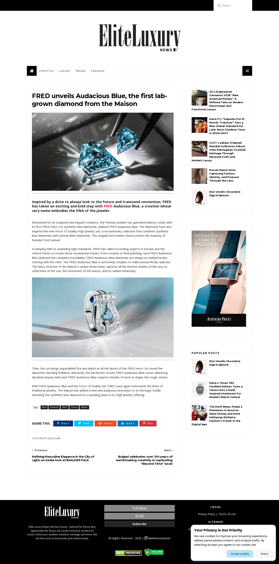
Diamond (54, 407)
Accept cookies (240, 553)
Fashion (97, 70)
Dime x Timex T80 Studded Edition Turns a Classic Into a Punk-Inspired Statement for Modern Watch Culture (226, 390)
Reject (264, 553)
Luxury (65, 70)
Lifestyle (46, 70)
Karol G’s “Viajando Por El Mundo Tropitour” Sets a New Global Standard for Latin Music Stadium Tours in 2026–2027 (227, 126)
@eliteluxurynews (157, 538)
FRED (108, 206)
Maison (84, 407)
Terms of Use (227, 514)
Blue (44, 407)
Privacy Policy (206, 514)
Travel (80, 70)
